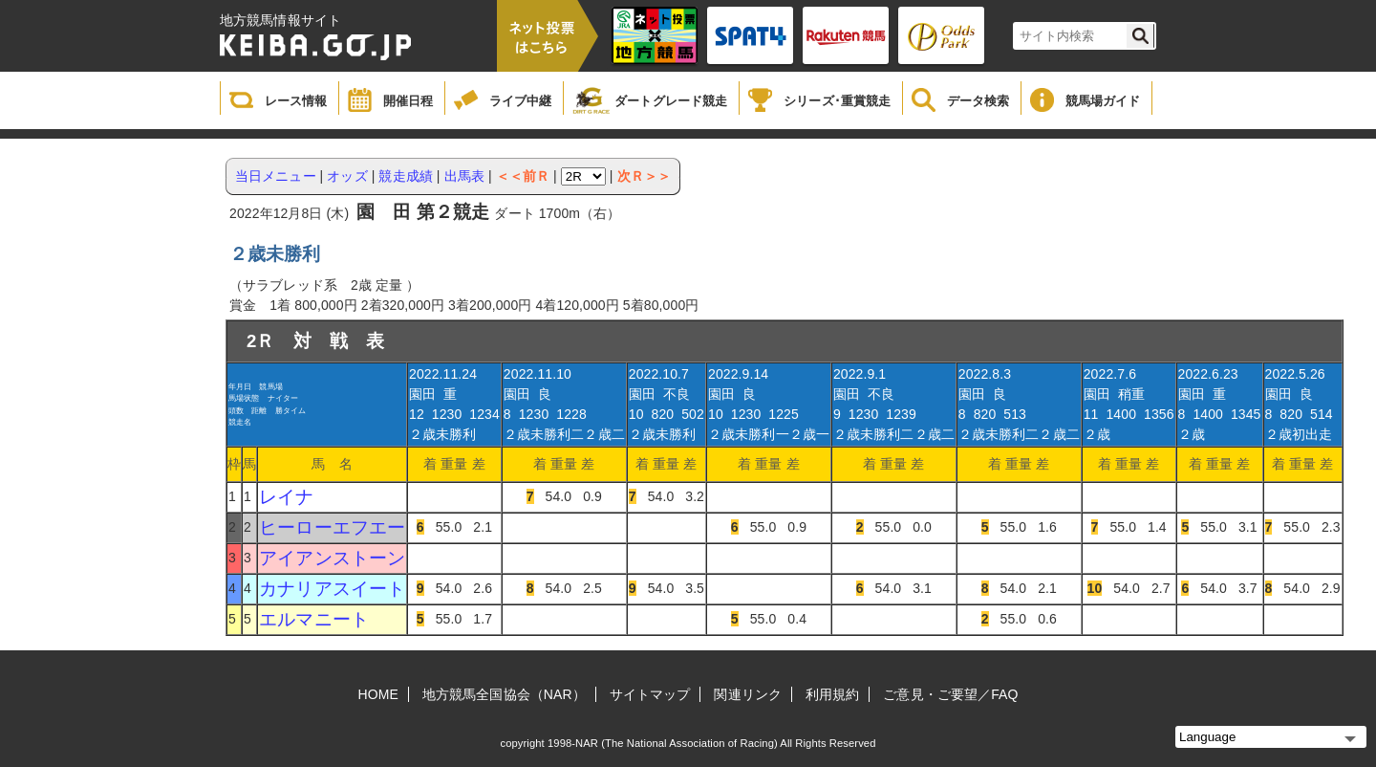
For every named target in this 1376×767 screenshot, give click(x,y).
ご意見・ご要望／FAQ (950, 694)
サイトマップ (650, 694)
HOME (378, 694)
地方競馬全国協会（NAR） (504, 694)
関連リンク (748, 694)
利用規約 (832, 694)
